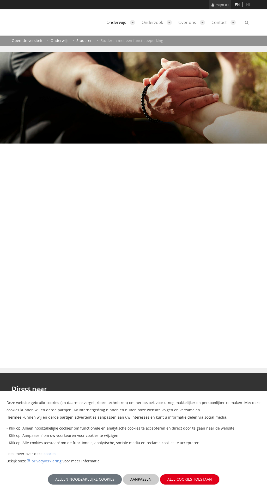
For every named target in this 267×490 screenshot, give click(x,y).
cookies (50, 453)
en (237, 4)
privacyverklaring (47, 460)
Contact (224, 22)
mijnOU (220, 4)
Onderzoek (158, 22)
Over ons (193, 22)
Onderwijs (122, 22)
